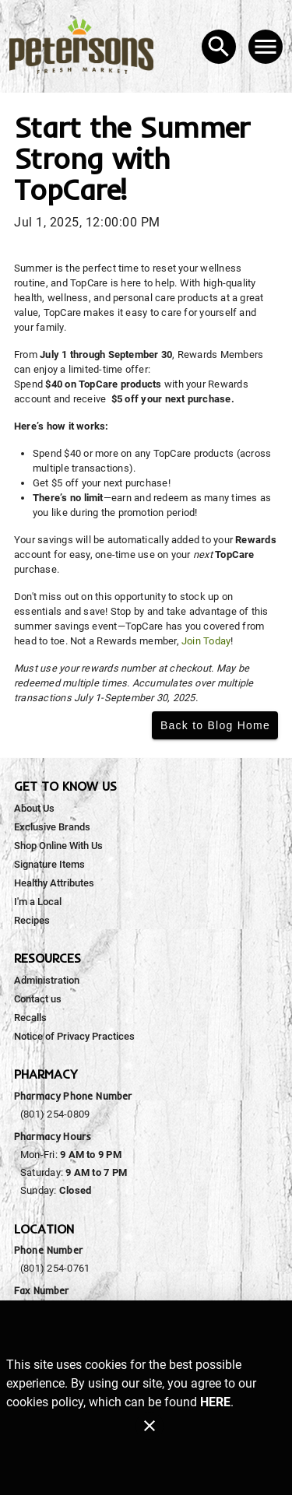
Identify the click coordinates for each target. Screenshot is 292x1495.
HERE (215, 1402)
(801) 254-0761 (55, 1268)
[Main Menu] (265, 47)
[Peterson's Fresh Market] (86, 46)
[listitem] (34, 808)
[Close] (149, 1426)
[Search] (219, 47)
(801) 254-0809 (55, 1114)
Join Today (205, 641)
